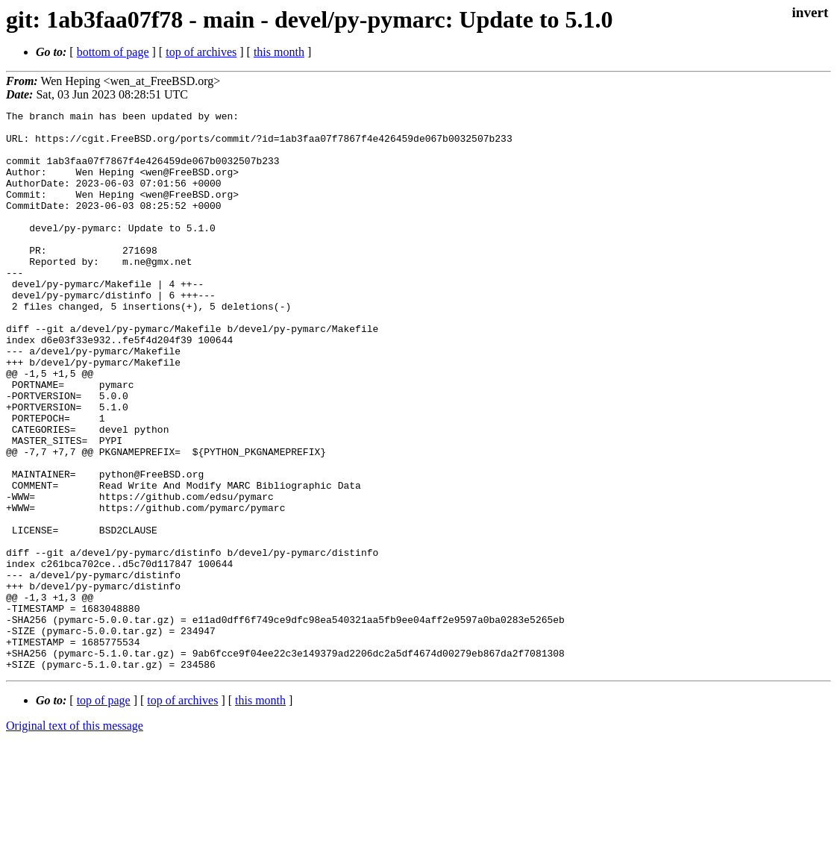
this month (279, 52)
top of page (104, 812)
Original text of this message (74, 837)
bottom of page (113, 52)
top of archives (201, 52)
